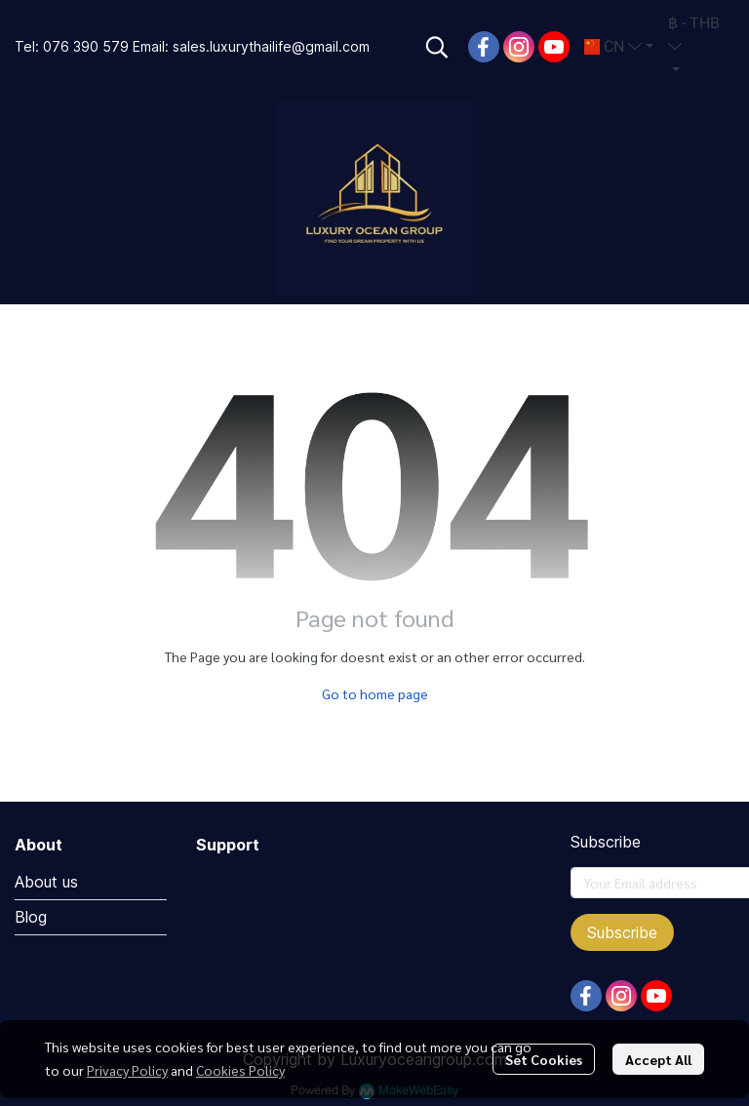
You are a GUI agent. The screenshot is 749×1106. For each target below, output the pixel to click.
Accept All (658, 1059)
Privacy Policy (127, 1070)
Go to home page (375, 693)
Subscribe (622, 932)
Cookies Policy (240, 1070)
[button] (436, 46)
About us (46, 881)
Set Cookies (543, 1059)
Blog (31, 917)
